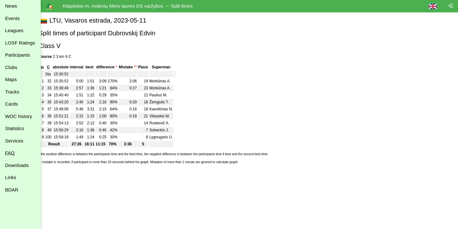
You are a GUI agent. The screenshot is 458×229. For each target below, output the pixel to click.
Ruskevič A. (166, 123)
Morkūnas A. (167, 81)
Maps (11, 79)
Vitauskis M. (166, 116)
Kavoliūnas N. (168, 109)
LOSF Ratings (20, 42)
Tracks (12, 91)
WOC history (18, 116)
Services (14, 140)
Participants (17, 55)
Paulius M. (165, 95)
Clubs (11, 67)
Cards (11, 104)
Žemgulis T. (166, 102)
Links (10, 177)
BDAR (11, 189)
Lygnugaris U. (168, 137)
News (11, 6)
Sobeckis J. (166, 130)
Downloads (17, 165)
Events (12, 18)
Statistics (14, 128)
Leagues (14, 30)
